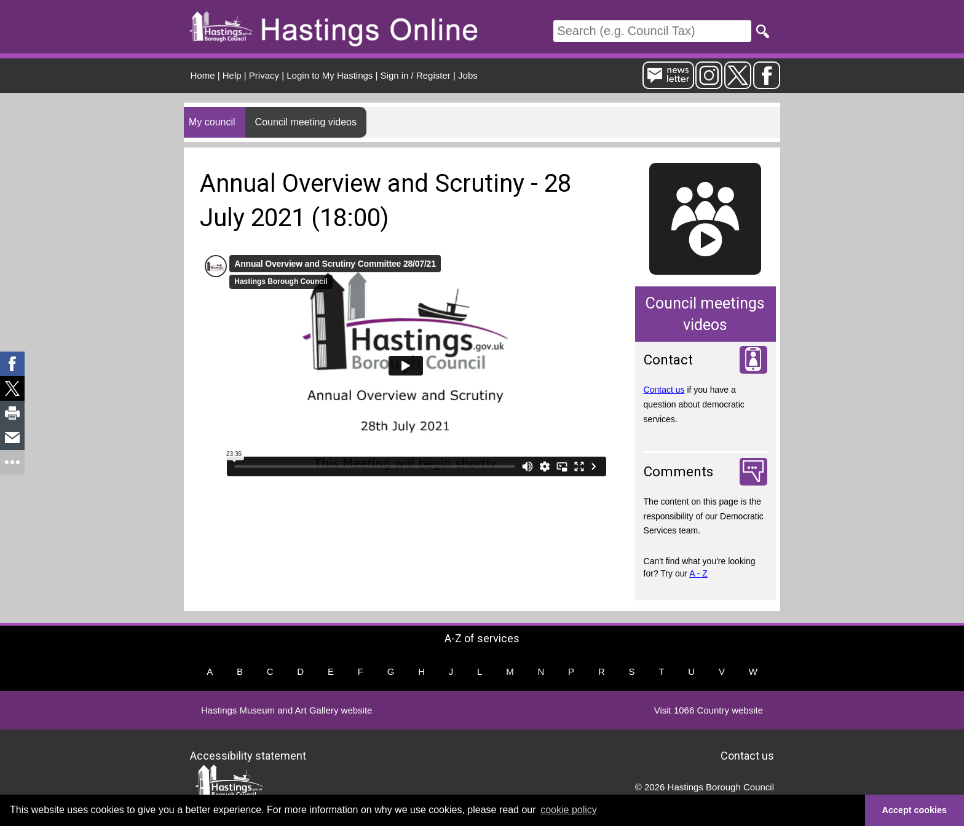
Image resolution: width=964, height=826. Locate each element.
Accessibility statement (248, 755)
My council (212, 122)
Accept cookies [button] (914, 810)
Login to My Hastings (329, 75)
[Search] (652, 31)
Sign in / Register (416, 75)
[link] (12, 364)
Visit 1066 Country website (708, 710)
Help (232, 75)
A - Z (698, 573)
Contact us (664, 390)
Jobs (468, 75)
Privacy (264, 75)
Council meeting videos (306, 122)
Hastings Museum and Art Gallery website (286, 710)
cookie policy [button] (568, 809)
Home (203, 75)
